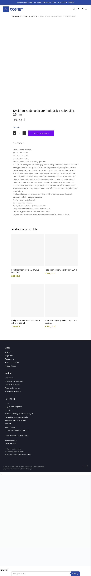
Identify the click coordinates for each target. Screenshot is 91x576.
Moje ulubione (10, 366)
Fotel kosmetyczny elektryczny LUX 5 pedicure (61, 321)
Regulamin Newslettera (14, 381)
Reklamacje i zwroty (12, 388)
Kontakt (8, 423)
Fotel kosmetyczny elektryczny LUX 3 (61, 269)
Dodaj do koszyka (41, 133)
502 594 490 (12, 444)
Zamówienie (9, 359)
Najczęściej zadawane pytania (16, 417)
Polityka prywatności (13, 391)
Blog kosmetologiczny (13, 406)
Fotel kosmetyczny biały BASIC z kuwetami (25, 271)
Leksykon (8, 410)
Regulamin (9, 378)
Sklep (26, 16)
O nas (7, 403)
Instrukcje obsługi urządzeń (15, 420)
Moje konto (9, 355)
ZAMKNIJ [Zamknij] (4, 570)
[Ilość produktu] (19, 133)
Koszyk (7, 352)
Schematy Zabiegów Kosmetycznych (19, 413)
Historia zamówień (12, 362)
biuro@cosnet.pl (11, 441)
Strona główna (16, 16)
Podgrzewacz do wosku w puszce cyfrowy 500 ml (25, 321)
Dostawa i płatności (12, 384)
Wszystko (34, 16)
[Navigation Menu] (86, 9)
